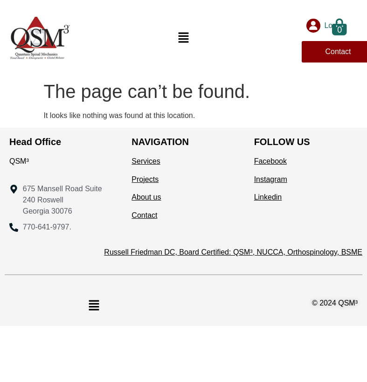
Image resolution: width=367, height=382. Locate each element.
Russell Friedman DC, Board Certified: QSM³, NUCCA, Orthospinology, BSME (233, 252)
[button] (183, 38)
